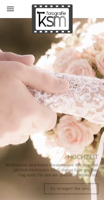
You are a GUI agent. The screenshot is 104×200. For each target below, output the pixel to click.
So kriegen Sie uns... (71, 188)
